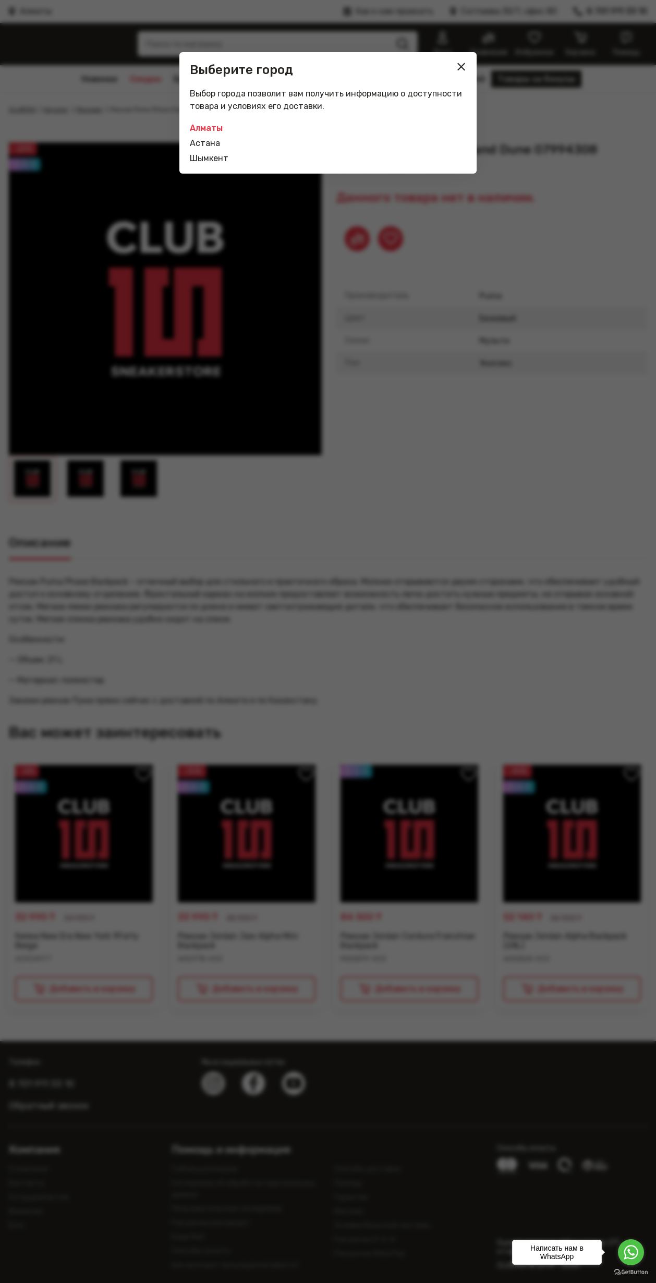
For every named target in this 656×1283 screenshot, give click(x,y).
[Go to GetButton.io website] (631, 1272)
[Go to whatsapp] (631, 1252)
